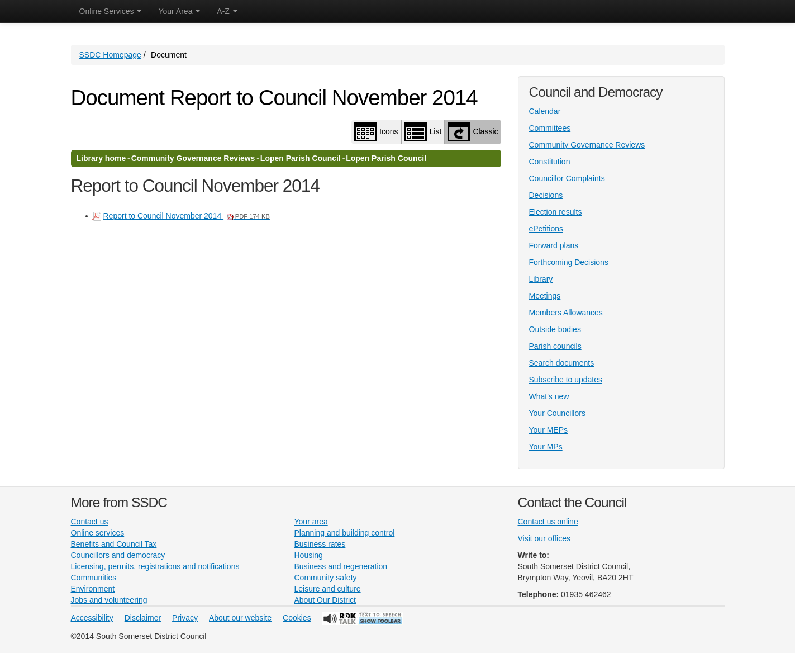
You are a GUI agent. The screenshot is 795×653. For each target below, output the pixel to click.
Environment (93, 588)
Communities (94, 577)
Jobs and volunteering (109, 599)
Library (541, 279)
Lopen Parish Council (300, 158)
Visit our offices (544, 538)
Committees (550, 128)
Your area (311, 521)
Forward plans (554, 245)
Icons (376, 131)
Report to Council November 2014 (186, 215)
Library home (101, 158)
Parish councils (555, 346)
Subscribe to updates (566, 379)
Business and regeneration (341, 566)
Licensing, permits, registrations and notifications (155, 566)
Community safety (325, 577)
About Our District (325, 599)
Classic (473, 131)
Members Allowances (566, 312)
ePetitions (546, 228)
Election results (555, 211)
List (423, 131)
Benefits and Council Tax (114, 544)
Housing (308, 555)
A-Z (227, 11)
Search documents (561, 362)
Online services (98, 532)
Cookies (297, 617)
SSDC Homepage (110, 54)
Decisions (546, 195)
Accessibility (92, 617)
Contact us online (548, 521)
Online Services (110, 11)
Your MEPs (548, 429)
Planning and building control (344, 532)
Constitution (549, 161)
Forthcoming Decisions (568, 262)
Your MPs (546, 446)
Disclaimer (143, 617)
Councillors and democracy (118, 555)
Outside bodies (555, 329)
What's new (549, 396)
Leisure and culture (327, 588)
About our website (240, 617)
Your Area (179, 11)
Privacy (185, 617)
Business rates (320, 544)
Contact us (89, 521)
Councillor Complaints (567, 178)
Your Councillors (557, 413)
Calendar (545, 111)
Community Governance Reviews (193, 158)
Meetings (545, 295)
